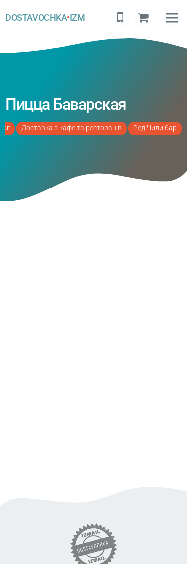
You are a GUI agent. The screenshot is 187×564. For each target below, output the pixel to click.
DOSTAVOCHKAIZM (45, 18)
